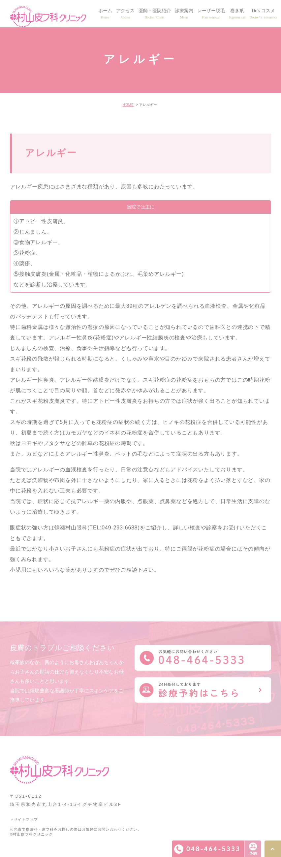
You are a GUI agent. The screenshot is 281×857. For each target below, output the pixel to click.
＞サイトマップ (24, 819)
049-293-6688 (120, 527)
